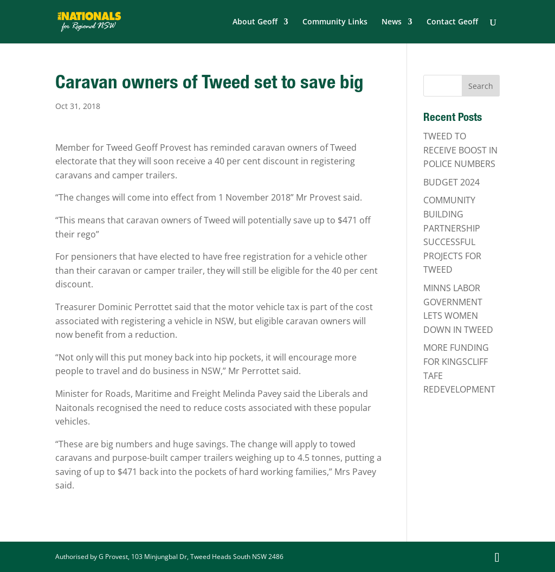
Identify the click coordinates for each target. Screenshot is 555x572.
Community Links (334, 22)
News (392, 22)
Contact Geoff (452, 22)
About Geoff (255, 22)
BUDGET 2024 (451, 182)
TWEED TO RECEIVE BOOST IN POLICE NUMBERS (460, 150)
